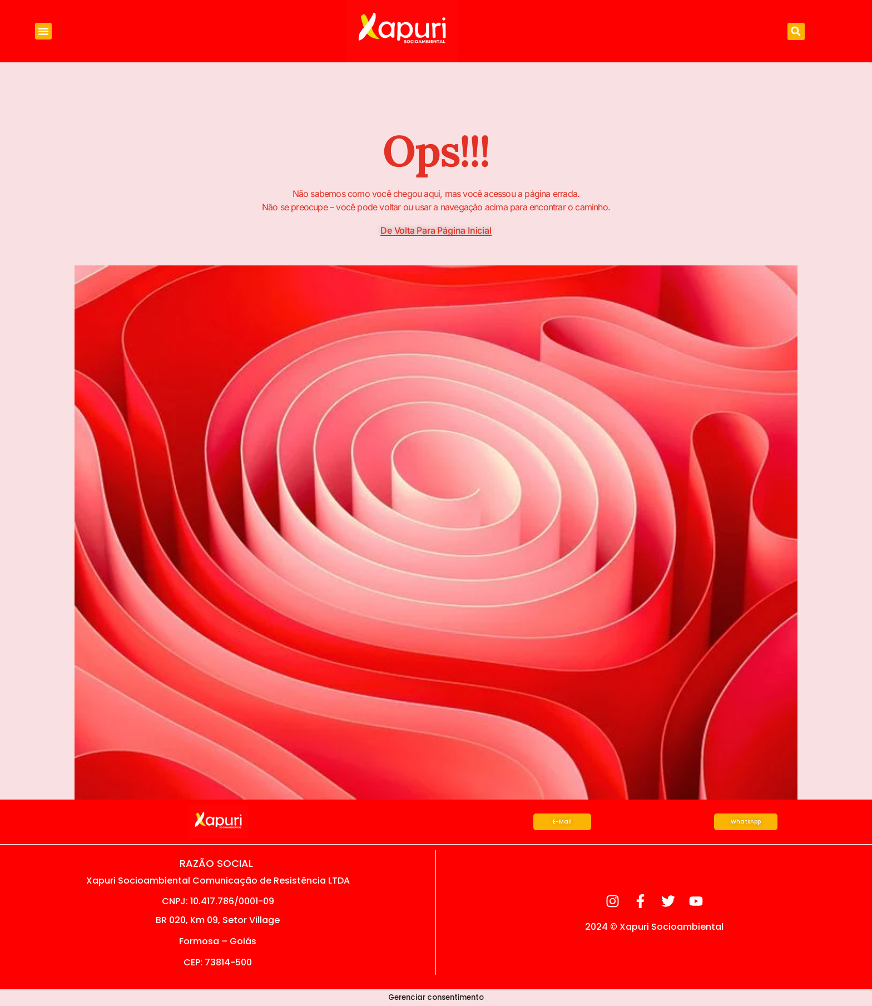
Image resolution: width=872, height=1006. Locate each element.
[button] (43, 31)
